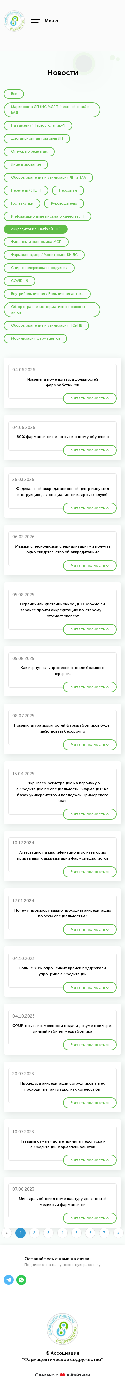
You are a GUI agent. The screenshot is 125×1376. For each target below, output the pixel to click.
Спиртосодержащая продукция (39, 268)
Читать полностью (90, 398)
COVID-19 (19, 281)
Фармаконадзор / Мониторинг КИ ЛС (44, 255)
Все (14, 94)
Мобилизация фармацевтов (35, 338)
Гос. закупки (22, 203)
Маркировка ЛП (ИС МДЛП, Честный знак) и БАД (50, 110)
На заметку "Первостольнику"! (38, 125)
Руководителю (64, 203)
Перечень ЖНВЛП (26, 190)
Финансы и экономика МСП (36, 242)
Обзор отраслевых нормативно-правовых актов (48, 310)
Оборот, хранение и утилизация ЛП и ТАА (48, 177)
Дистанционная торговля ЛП (37, 138)
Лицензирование (26, 164)
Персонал (68, 190)
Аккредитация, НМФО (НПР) (36, 229)
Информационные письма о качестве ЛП (47, 216)
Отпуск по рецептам (29, 151)
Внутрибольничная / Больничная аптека (47, 294)
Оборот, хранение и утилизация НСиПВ (46, 325)
